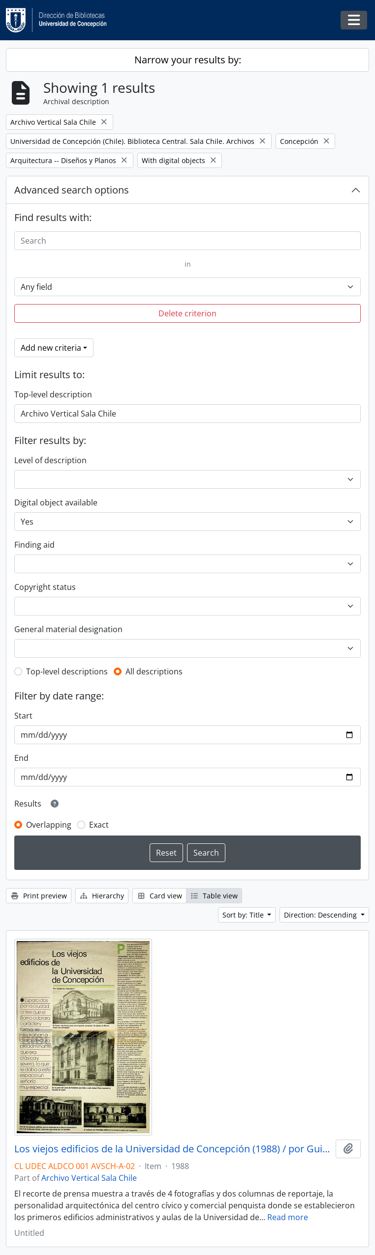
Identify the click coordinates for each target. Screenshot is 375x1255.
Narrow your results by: (187, 59)
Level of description (50, 460)
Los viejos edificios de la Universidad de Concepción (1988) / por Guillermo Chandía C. (173, 1149)
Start (23, 715)
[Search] (187, 240)
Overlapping (48, 824)
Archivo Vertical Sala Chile (89, 1177)
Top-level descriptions (67, 671)
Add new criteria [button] (51, 347)
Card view (159, 895)
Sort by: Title (244, 915)
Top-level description (53, 394)
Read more (287, 1217)
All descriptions (154, 671)
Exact (99, 824)
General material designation (68, 629)
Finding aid (34, 544)
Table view (214, 895)
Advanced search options (71, 189)
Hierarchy (102, 895)
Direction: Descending (321, 915)
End (21, 758)
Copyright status (45, 587)
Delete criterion (187, 313)
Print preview (38, 895)
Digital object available (55, 502)
